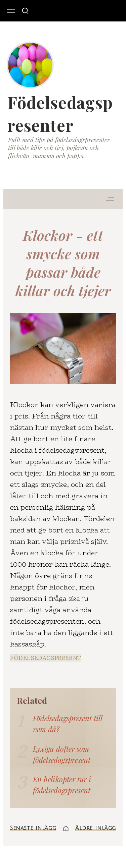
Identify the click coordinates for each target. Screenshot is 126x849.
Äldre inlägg (95, 828)
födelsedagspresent (45, 658)
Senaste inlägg (33, 828)
